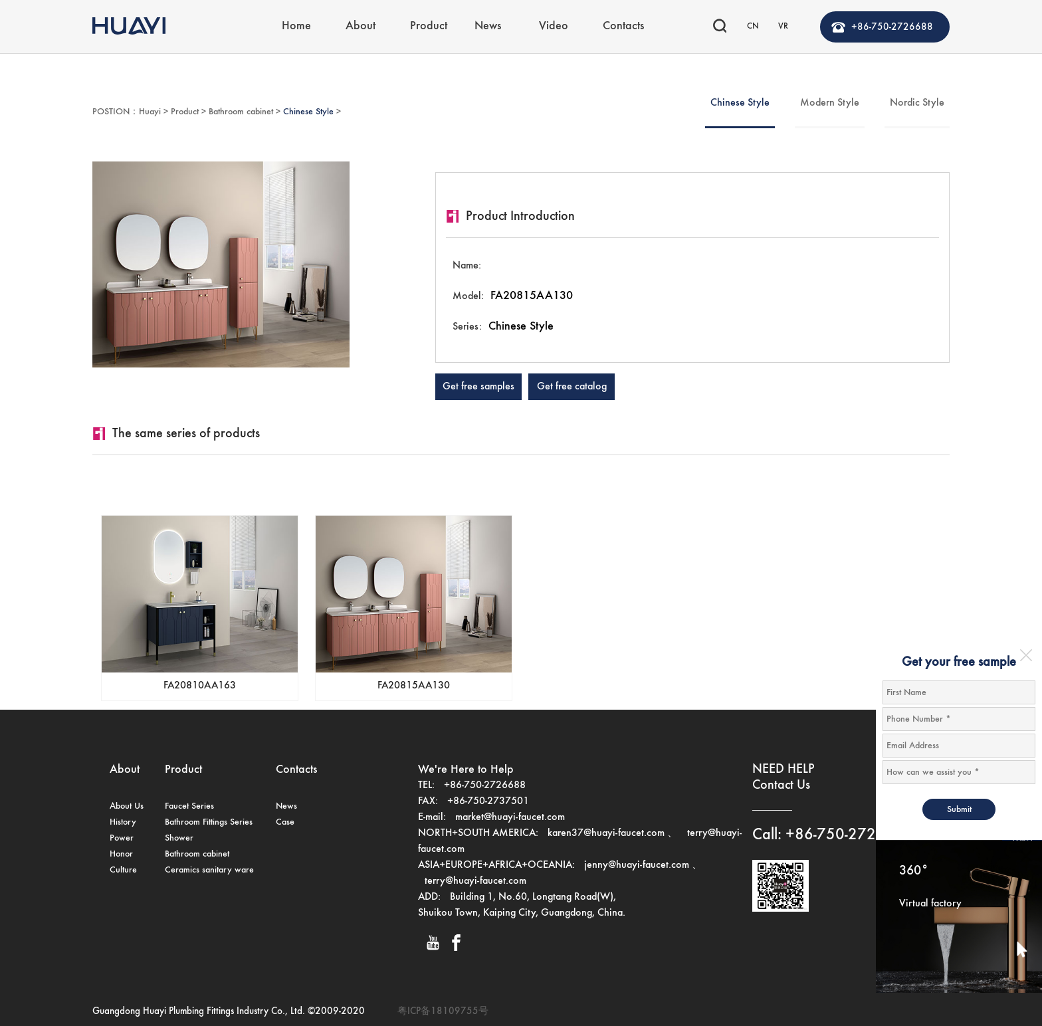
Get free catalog (572, 386)
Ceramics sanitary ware (209, 869)
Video (553, 24)
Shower (179, 838)
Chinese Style (308, 111)
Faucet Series (189, 806)
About (360, 24)
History (123, 822)
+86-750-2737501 (488, 801)
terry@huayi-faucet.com (475, 881)
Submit (959, 809)
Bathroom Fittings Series (209, 822)
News (487, 24)
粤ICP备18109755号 (442, 1011)
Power (122, 838)
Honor (121, 854)
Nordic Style (917, 103)
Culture (123, 869)
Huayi (150, 111)
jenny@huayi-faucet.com (638, 865)
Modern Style (829, 103)
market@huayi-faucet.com (510, 817)
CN (753, 24)
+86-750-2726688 (892, 25)
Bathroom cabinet (241, 111)
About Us (127, 806)
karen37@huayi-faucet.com (606, 833)
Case (285, 822)
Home (296, 24)
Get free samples (478, 386)
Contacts (623, 24)
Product (428, 24)
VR (783, 24)
